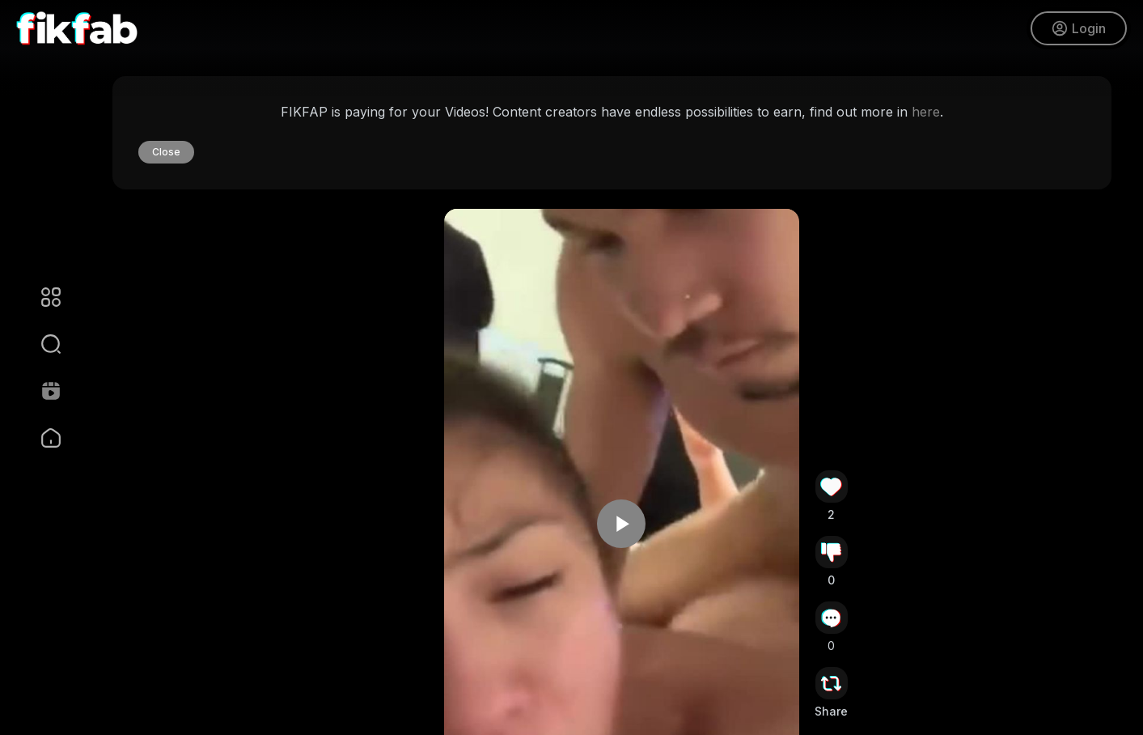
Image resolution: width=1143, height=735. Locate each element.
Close (166, 152)
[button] (40, 344)
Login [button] (1079, 28)
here (926, 112)
